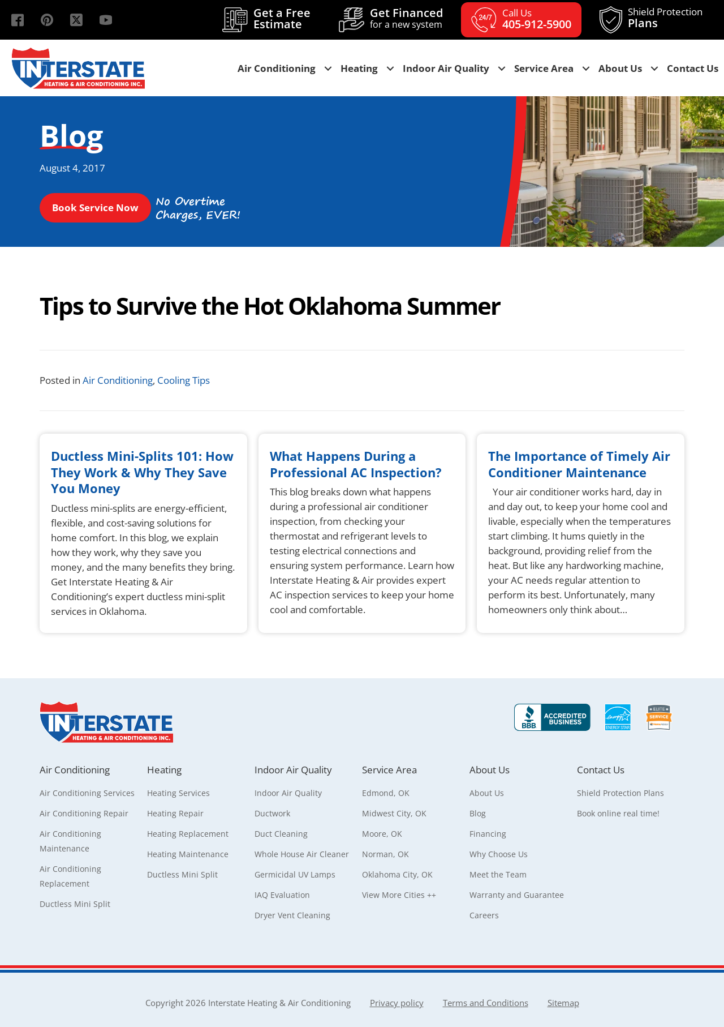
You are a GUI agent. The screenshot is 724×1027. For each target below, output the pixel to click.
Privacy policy (397, 1002)
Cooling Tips (183, 380)
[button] (17, 20)
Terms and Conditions (485, 1002)
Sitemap (563, 1002)
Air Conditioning (118, 380)
